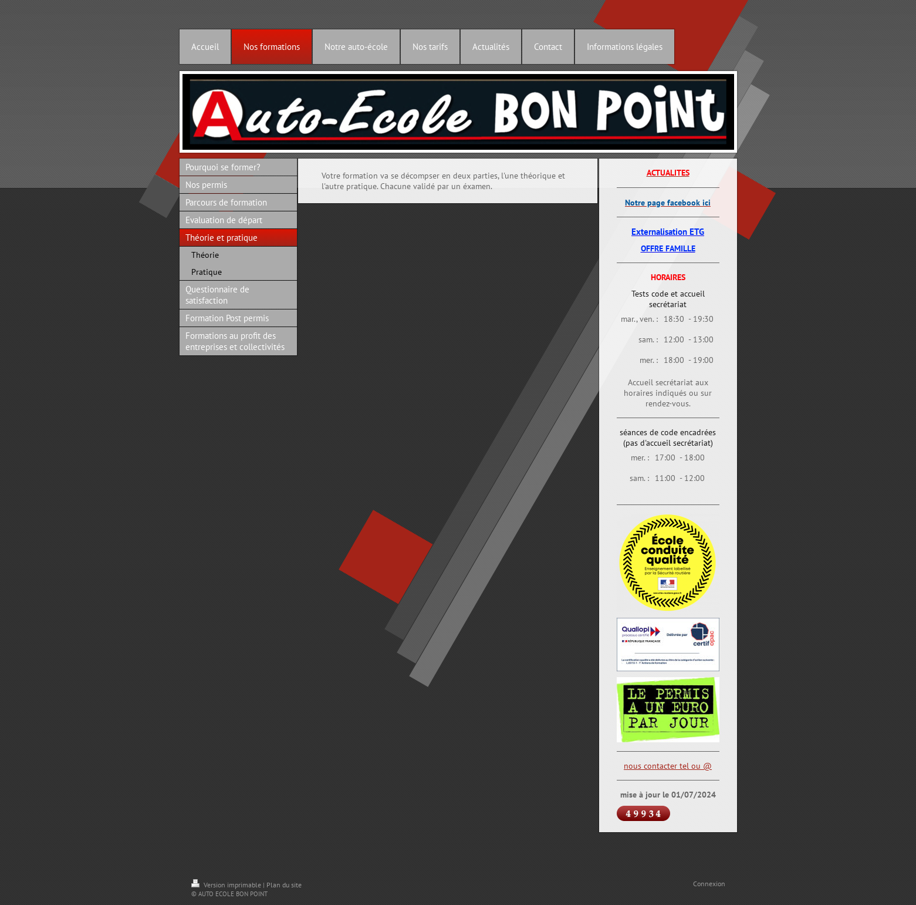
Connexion (709, 883)
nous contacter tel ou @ (668, 766)
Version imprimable (227, 884)
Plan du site (284, 884)
